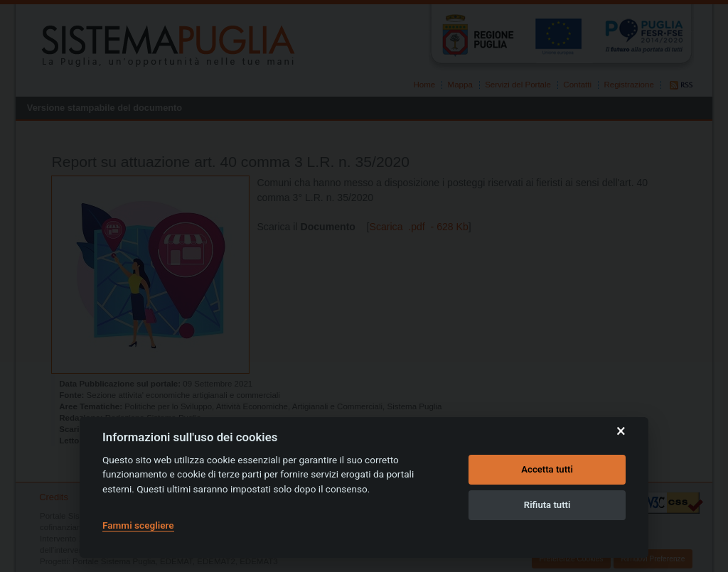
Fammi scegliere (138, 525)
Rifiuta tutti (547, 505)
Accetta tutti (547, 469)
